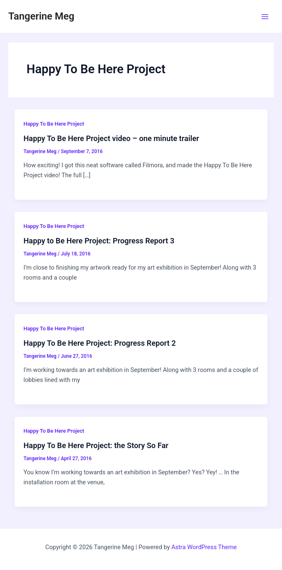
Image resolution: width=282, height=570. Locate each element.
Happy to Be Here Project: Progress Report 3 (98, 240)
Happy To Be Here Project (53, 124)
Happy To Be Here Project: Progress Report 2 (99, 343)
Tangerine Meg (41, 16)
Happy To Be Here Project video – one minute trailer (111, 138)
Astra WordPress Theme (204, 547)
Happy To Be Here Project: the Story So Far (95, 445)
